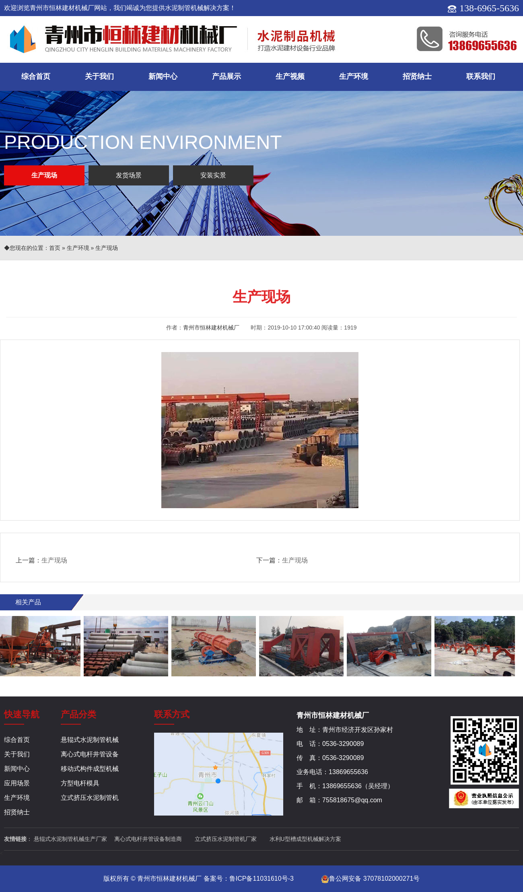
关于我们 (99, 76)
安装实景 (213, 175)
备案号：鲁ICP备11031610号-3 (249, 878)
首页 (54, 248)
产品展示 (226, 76)
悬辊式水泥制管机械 (90, 739)
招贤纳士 (417, 76)
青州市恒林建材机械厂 (211, 327)
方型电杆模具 (80, 783)
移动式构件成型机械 (90, 768)
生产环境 (353, 76)
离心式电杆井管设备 (90, 754)
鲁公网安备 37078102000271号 (370, 878)
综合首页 (35, 76)
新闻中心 (162, 76)
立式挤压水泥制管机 (90, 797)
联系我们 (480, 76)
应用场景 (17, 783)
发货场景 (129, 175)
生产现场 (44, 175)
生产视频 (290, 76)
